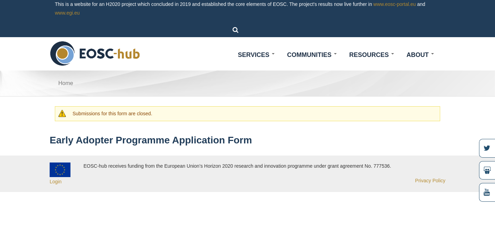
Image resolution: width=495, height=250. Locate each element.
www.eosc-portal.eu (395, 4)
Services (256, 54)
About (420, 54)
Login (55, 181)
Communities (312, 54)
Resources (371, 54)
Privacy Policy (430, 180)
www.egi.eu (67, 13)
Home (65, 83)
